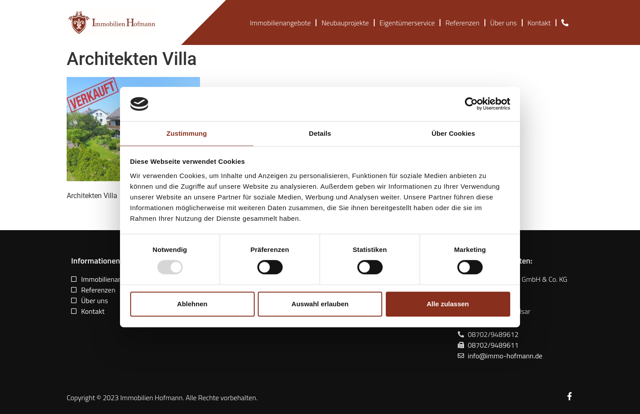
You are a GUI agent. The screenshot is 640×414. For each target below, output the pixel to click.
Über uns (503, 22)
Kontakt (539, 22)
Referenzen (462, 22)
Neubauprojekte (344, 22)
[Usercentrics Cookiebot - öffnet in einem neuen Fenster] (471, 104)
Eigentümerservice (407, 22)
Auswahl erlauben (320, 304)
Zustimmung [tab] (187, 133)
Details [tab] (320, 133)
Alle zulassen (448, 304)
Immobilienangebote (280, 22)
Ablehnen (192, 304)
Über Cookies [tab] (453, 133)
